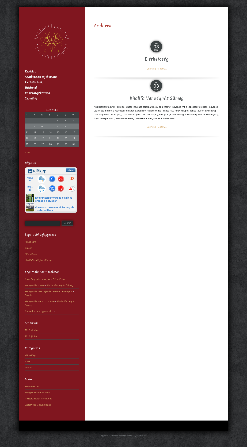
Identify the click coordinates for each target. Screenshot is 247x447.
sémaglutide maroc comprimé (40, 301)
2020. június (31, 336)
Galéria (28, 248)
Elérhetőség (156, 59)
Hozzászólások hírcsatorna (38, 398)
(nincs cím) (30, 242)
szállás (28, 367)
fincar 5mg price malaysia (38, 279)
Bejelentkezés (32, 386)
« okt (27, 152)
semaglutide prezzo (35, 285)
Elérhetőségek (34, 82)
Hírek (27, 361)
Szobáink (31, 98)
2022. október (32, 330)
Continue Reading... (156, 68)
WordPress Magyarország (38, 404)
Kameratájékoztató (37, 93)
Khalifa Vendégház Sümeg (157, 98)
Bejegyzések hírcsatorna (37, 392)
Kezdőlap (30, 71)
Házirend (31, 88)
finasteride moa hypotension (39, 311)
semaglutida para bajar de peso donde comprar (49, 291)
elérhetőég (30, 355)
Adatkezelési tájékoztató (41, 77)
